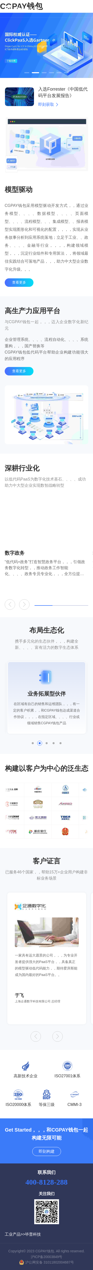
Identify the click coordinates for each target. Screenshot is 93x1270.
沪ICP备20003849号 (46, 1257)
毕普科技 (33, 1234)
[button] (26, 72)
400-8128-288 (47, 1182)
